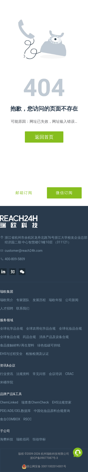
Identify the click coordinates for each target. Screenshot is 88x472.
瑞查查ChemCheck (35, 402)
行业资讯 (6, 374)
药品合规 (29, 337)
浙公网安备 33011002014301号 (44, 466)
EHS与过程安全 (11, 354)
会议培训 (55, 374)
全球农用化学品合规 (41, 328)
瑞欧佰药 (22, 439)
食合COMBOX (10, 419)
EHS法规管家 (61, 402)
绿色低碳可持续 (48, 345)
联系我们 (22, 308)
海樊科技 (6, 439)
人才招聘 (6, 308)
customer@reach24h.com (23, 250)
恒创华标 (39, 439)
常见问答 (39, 374)
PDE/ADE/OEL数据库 (15, 411)
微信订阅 (64, 193)
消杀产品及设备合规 (54, 337)
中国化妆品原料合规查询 (52, 411)
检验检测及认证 (37, 354)
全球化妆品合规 (70, 328)
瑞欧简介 (6, 300)
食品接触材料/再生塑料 (17, 345)
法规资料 (22, 374)
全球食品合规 (10, 337)
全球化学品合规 (11, 328)
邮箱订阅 (23, 193)
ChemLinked (9, 402)
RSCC (27, 419)
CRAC (69, 374)
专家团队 (22, 300)
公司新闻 (71, 300)
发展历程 (39, 300)
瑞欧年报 (55, 300)
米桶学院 (6, 382)
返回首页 (44, 137)
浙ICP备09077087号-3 (44, 458)
